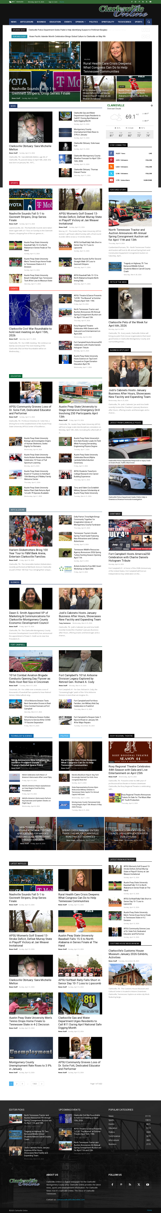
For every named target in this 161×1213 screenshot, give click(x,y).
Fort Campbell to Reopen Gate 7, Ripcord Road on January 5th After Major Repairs (87, 720)
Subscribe (148, 180)
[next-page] (41, 1084)
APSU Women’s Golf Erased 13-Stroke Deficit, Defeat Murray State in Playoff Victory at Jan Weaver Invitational (80, 218)
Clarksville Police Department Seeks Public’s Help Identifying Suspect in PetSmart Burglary (68, 30)
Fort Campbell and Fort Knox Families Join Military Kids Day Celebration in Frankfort (86, 703)
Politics (87, 59)
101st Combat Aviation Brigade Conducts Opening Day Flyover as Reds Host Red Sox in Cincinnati (29, 679)
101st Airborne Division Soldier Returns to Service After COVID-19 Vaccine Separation (37, 720)
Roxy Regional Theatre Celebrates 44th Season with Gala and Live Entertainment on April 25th (129, 770)
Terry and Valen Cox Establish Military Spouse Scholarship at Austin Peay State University (86, 490)
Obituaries (13, 975)
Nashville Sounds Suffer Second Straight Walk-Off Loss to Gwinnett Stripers (87, 261)
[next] (148, 30)
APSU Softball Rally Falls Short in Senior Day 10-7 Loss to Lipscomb (87, 245)
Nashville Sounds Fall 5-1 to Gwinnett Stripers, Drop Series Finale (27, 217)
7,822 (35, 1084)
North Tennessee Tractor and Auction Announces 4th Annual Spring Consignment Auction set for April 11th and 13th (128, 234)
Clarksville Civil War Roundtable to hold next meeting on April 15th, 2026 (30, 332)
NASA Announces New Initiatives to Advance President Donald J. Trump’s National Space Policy (30, 762)
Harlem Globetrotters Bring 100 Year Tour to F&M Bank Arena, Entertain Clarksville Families (28, 553)
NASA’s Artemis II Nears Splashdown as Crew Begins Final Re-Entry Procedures (36, 788)
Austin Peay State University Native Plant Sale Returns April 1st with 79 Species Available (37, 490)
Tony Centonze (65, 623)
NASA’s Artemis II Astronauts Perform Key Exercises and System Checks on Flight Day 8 (36, 800)
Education (62, 1058)
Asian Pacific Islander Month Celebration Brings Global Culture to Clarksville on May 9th (67, 36)
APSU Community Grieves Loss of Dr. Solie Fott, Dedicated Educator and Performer (30, 410)
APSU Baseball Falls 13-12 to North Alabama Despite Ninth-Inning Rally (86, 278)
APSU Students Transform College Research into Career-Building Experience (86, 474)
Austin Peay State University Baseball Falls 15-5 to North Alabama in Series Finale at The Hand (78, 940)
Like (150, 153)
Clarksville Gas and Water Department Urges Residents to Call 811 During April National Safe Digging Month (80, 1022)
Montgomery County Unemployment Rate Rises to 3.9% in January (86, 132)
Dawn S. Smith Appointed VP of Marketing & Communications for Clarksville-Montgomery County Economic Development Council (29, 618)
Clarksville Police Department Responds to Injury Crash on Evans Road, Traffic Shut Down (130, 462)
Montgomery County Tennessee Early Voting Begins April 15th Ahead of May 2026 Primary (87, 804)
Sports (15, 84)
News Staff (13, 153)
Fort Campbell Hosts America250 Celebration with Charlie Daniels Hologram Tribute (88, 345)
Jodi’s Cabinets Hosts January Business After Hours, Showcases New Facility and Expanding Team (130, 393)
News (33, 822)
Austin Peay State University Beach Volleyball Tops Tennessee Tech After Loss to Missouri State (38, 278)
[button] (148, 22)
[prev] (143, 30)
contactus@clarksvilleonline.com (71, 1199)
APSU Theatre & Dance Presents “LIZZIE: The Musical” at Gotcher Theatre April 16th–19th (87, 298)
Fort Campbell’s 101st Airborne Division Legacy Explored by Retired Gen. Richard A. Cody (78, 679)
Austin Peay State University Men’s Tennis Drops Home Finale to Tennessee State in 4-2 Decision (30, 1021)
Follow (149, 160)
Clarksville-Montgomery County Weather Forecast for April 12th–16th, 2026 (88, 158)
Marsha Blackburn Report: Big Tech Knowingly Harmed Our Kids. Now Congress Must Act (85, 777)
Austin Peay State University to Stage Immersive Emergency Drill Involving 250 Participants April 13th (79, 411)
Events (111, 762)
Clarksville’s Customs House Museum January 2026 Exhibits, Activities (128, 954)
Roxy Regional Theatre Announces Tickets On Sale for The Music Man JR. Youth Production (136, 797)
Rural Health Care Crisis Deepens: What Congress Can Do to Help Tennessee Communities (79, 762)
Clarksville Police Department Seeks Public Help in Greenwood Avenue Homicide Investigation (128, 498)
